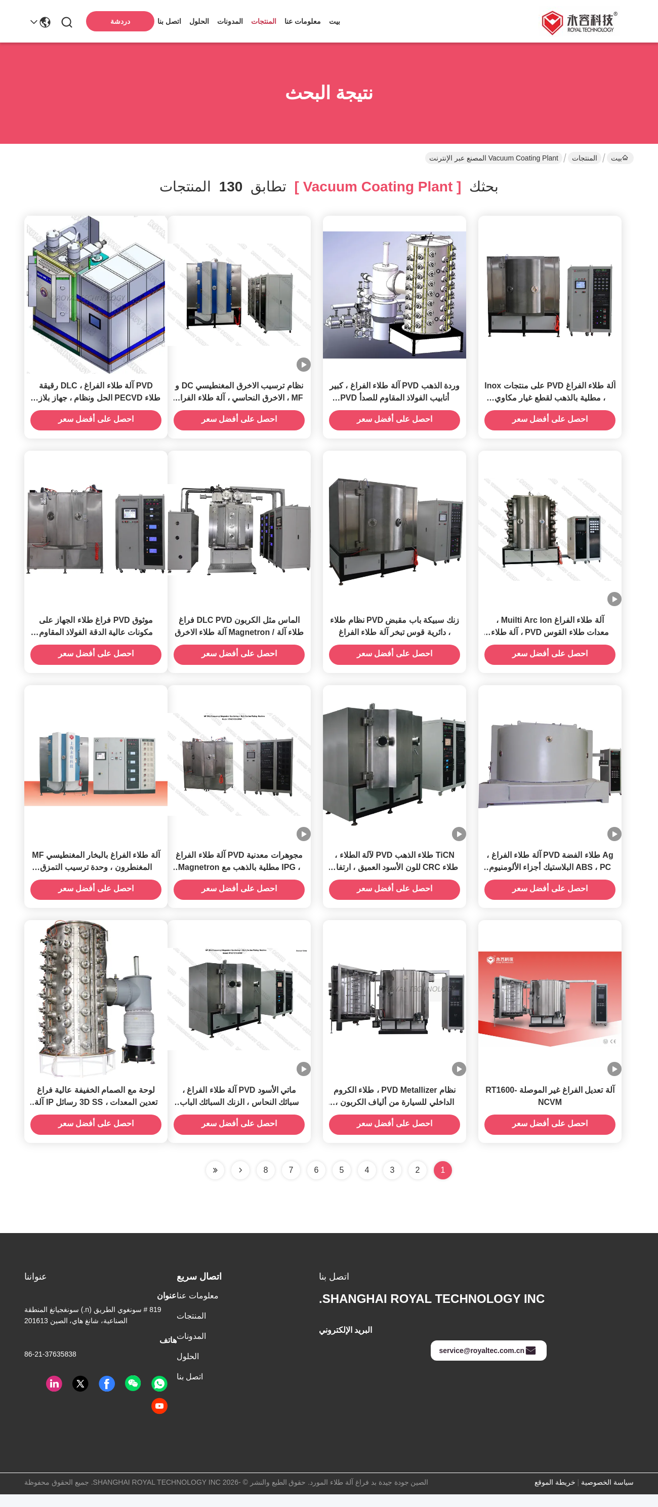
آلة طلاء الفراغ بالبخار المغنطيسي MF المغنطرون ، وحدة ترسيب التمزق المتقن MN (95, 876)
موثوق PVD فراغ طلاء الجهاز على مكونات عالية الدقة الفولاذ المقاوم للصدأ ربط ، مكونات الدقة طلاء (96, 638)
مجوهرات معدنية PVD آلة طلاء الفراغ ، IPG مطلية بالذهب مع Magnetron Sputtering (239, 876)
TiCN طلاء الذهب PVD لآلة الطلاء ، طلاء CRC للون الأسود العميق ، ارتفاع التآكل (394, 876)
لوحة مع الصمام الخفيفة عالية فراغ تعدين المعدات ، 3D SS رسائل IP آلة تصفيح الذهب (95, 1114)
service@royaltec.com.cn (488, 1363)
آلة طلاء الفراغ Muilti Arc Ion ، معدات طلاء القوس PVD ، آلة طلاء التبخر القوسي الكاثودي (550, 638)
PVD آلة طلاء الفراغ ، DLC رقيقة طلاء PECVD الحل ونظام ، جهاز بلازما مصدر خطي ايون (95, 400)
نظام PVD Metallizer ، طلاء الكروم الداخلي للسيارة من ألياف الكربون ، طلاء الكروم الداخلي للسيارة (395, 1114)
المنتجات (263, 21)
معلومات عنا (302, 21)
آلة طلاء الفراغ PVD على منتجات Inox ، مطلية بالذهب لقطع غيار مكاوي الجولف (549, 400)
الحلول (199, 21)
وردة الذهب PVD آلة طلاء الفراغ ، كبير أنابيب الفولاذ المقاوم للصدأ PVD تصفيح (395, 400)
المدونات (230, 21)
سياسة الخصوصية (607, 1495)
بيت (334, 21)
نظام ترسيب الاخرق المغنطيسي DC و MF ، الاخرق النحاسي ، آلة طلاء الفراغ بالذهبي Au (239, 400)
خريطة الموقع (554, 1495)
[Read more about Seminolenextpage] (240, 1183)
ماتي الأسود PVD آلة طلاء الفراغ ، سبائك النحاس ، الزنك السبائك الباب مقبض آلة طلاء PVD (239, 1114)
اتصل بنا (169, 21)
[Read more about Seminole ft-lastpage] (215, 1183)
